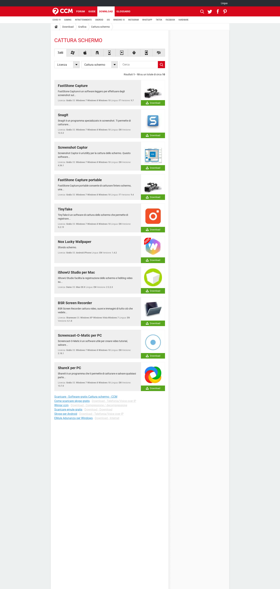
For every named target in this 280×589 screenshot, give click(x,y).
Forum (80, 11)
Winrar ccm (61, 405)
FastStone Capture (73, 86)
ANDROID (99, 20)
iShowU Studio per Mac (76, 272)
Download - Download (98, 409)
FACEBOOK (170, 20)
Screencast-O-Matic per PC (80, 335)
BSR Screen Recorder (75, 303)
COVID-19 (56, 20)
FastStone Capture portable (80, 180)
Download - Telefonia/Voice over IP (114, 401)
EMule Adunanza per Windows (73, 418)
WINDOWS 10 (119, 20)
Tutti (60, 52)
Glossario (123, 11)
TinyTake (65, 209)
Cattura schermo (100, 26)
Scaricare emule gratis (68, 409)
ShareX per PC (69, 368)
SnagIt (63, 115)
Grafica (82, 26)
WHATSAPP (147, 20)
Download (106, 11)
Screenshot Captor (73, 147)
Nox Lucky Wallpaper (74, 242)
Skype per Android (65, 414)
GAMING (67, 20)
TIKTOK (159, 20)
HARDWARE (184, 20)
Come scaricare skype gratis (72, 401)
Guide (92, 11)
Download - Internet (107, 418)
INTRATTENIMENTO (83, 20)
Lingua (224, 3)
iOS (108, 20)
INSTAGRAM (133, 20)
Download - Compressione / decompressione (99, 405)
